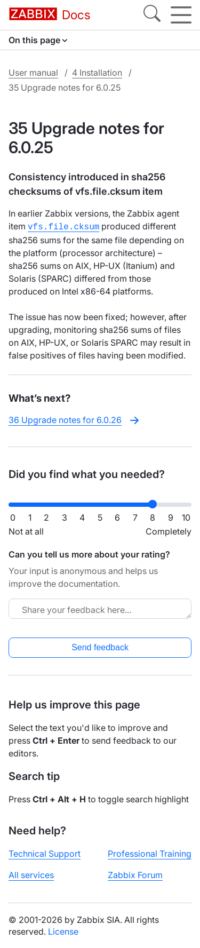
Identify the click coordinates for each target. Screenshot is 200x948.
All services (31, 874)
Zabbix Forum (135, 874)
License (63, 930)
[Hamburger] (181, 14)
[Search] (152, 15)
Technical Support (45, 852)
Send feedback (100, 646)
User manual (33, 72)
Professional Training (149, 852)
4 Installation (97, 72)
